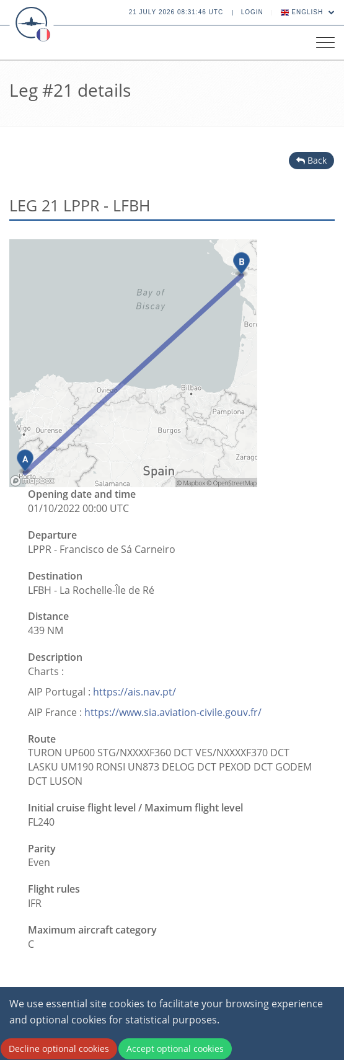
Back (311, 160)
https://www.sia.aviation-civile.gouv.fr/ (173, 712)
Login (252, 12)
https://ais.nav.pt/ (134, 692)
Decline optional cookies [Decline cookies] (59, 1048)
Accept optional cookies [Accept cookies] (175, 1048)
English (308, 12)
